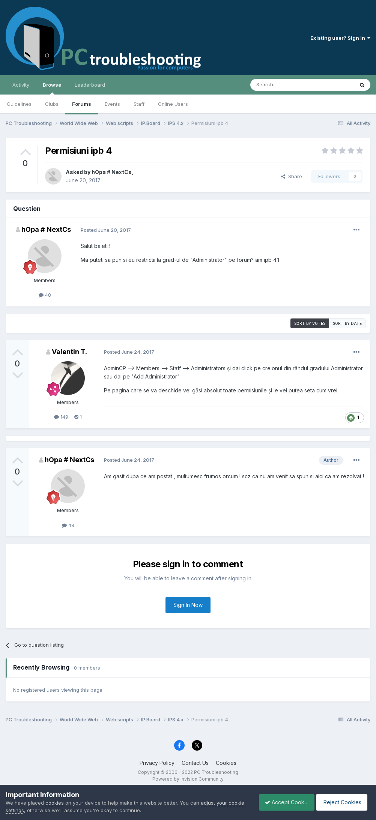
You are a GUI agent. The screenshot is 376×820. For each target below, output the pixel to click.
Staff (139, 104)
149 (61, 417)
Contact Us (195, 763)
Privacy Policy (157, 763)
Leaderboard (90, 85)
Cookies (226, 763)
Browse (52, 88)
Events (112, 104)
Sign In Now (188, 605)
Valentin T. (69, 352)
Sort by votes (309, 323)
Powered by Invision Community (188, 779)
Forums (81, 104)
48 (45, 295)
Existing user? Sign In (340, 38)
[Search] (283, 85)
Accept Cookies (282, 802)
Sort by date (347, 323)
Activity (20, 85)
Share (291, 176)
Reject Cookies (342, 802)
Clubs (52, 104)
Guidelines (19, 104)
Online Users (173, 104)
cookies (54, 803)
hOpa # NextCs (112, 172)
